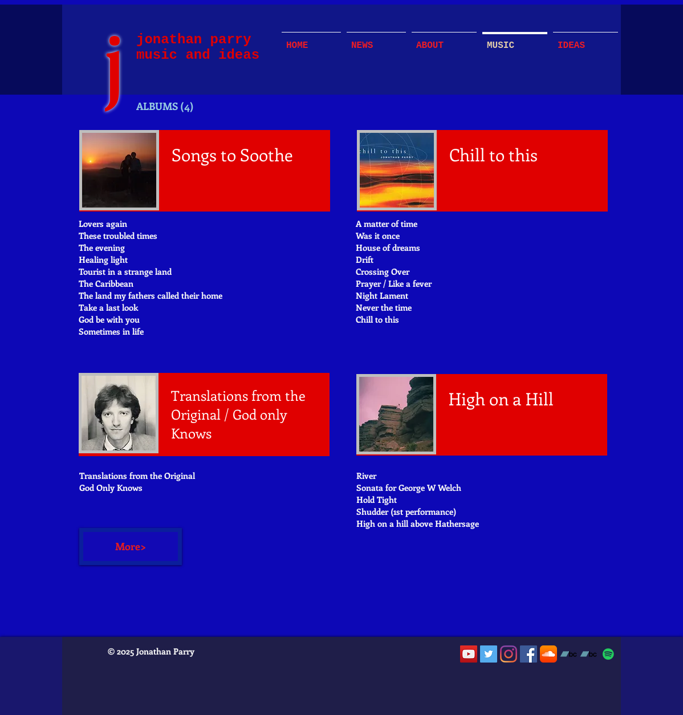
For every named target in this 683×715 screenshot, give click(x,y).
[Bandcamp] (568, 654)
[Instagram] (508, 654)
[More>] (130, 546)
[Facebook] (528, 654)
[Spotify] (608, 654)
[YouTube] (468, 654)
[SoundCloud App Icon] (548, 654)
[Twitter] (488, 654)
